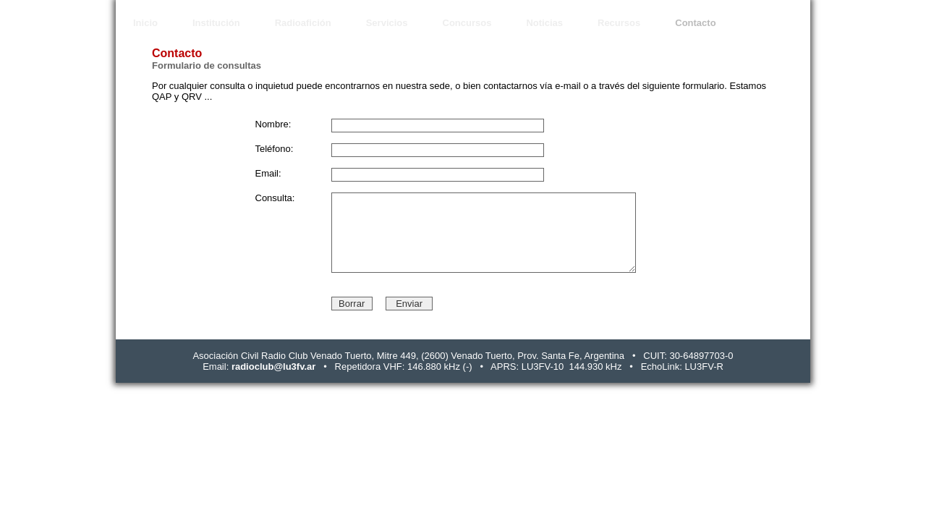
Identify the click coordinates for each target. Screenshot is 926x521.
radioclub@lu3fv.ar (273, 366)
